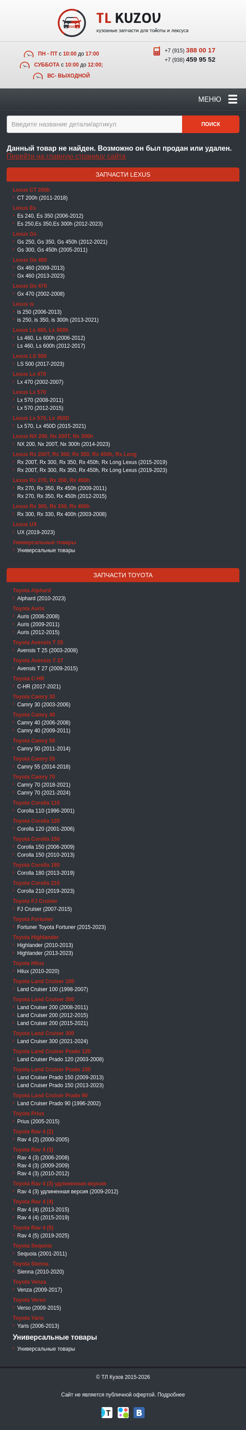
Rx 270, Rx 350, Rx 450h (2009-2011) (62, 488)
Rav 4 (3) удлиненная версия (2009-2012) (68, 1192)
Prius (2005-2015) (38, 1121)
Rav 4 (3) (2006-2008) (43, 1158)
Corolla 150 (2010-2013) (46, 855)
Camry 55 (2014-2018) (44, 767)
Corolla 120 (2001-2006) (46, 829)
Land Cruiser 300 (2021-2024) (52, 1041)
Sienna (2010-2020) (40, 1272)
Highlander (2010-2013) (45, 945)
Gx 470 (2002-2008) (40, 294)
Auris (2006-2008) (38, 616)
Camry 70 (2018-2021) (44, 785)
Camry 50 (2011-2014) (44, 749)
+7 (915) (189, 50)
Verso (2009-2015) (39, 1308)
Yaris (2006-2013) (38, 1326)
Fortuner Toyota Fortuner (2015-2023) (61, 927)
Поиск (210, 124)
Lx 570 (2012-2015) (40, 408)
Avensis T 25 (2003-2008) (47, 650)
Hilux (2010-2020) (38, 971)
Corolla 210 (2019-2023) (46, 891)
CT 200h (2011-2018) (42, 198)
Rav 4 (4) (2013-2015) (43, 1210)
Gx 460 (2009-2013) (40, 268)
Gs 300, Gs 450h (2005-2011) (52, 250)
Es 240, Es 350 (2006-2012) (50, 216)
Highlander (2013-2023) (45, 953)
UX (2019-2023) (36, 532)
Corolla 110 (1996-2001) (46, 811)
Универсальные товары (46, 550)
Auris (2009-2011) (38, 624)
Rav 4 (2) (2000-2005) (43, 1140)
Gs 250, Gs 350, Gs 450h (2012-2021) (62, 242)
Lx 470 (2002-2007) (40, 382)
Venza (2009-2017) (39, 1290)
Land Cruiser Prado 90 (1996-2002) (59, 1103)
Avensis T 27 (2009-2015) (47, 668)
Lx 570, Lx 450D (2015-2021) (51, 426)
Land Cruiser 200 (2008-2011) (52, 1007)
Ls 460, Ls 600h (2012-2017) (51, 346)
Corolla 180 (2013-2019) (46, 873)
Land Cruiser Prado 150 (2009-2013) (60, 1077)
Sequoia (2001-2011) (42, 1254)
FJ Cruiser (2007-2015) (44, 909)
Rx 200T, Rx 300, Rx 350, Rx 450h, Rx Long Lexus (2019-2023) (92, 470)
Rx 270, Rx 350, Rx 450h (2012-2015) (62, 496)
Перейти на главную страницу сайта (66, 156)
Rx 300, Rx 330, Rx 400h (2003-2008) (62, 514)
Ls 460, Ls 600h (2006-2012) (51, 338)
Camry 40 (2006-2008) (44, 723)
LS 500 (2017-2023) (40, 364)
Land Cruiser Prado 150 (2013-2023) (60, 1085)
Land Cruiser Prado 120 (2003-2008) (60, 1059)
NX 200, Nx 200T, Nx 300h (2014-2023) (63, 444)
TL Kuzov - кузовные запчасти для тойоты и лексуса (123, 23)
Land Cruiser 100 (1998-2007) (52, 989)
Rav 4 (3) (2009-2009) (43, 1166)
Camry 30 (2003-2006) (44, 705)
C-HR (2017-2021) (39, 686)
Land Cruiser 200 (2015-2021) (52, 1023)
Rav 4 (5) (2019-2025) (43, 1236)
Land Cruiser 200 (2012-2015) (52, 1015)
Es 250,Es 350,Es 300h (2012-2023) (60, 224)
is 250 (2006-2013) (39, 312)
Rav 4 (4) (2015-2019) (43, 1218)
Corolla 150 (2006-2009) (46, 847)
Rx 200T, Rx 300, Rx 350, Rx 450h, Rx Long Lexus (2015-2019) (92, 462)
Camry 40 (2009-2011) (44, 731)
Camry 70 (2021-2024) (44, 793)
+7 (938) (189, 59)
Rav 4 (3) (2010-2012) (43, 1173)
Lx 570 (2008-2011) (40, 400)
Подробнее (171, 1395)
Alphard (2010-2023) (41, 598)
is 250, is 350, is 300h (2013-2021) (58, 320)
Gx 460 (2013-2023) (40, 276)
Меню (217, 99)
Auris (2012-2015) (38, 632)
